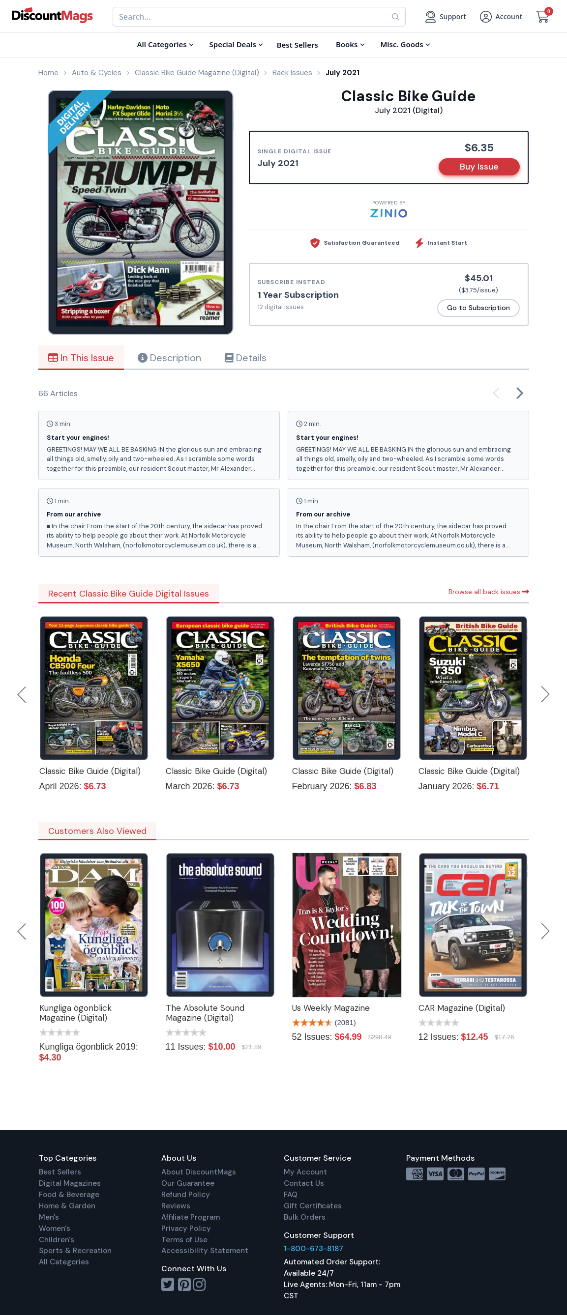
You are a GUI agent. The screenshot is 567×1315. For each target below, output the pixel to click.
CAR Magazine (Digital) (461, 1007)
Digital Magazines (70, 1183)
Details (246, 357)
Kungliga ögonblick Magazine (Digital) (75, 1012)
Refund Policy (185, 1195)
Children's (56, 1240)
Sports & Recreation (75, 1251)
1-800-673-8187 (313, 1249)
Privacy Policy (186, 1228)
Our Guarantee (187, 1183)
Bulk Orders (305, 1217)
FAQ (291, 1195)
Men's (49, 1217)
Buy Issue (479, 166)
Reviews (175, 1206)
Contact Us (304, 1183)
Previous (22, 694)
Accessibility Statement (204, 1251)
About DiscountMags (198, 1172)
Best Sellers (60, 1172)
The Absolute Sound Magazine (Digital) (205, 1012)
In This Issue (81, 357)
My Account (305, 1172)
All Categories (64, 1262)
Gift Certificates (313, 1206)
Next (545, 694)
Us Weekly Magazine (331, 1007)
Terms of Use (184, 1240)
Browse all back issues (488, 591)
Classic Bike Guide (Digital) (90, 771)
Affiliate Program (190, 1217)
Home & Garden (67, 1206)
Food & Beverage (69, 1195)
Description (169, 357)
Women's (54, 1228)
